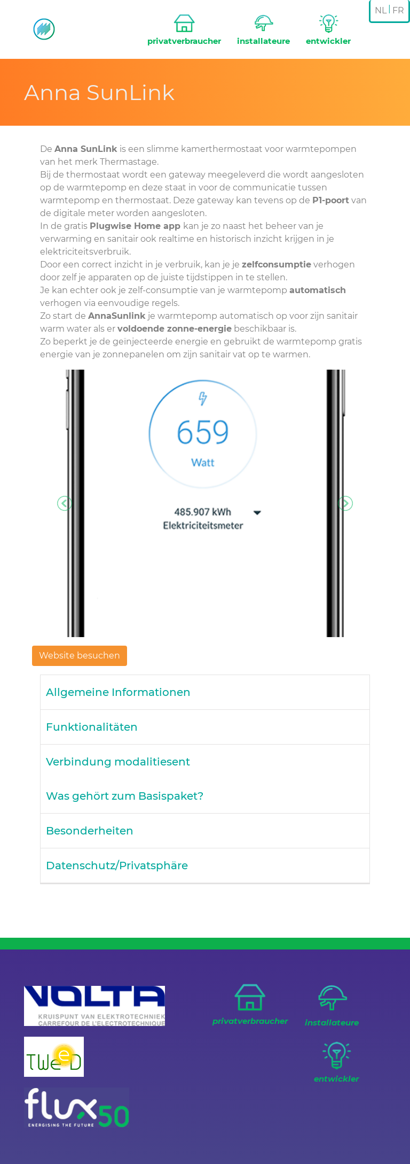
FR (398, 10)
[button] (65, 503)
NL (381, 10)
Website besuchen (79, 655)
